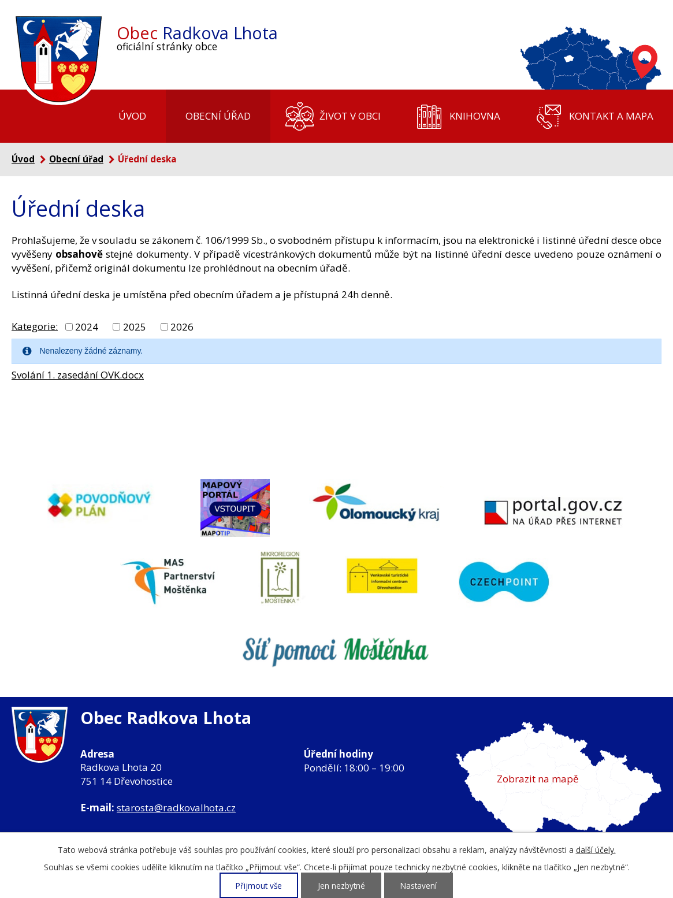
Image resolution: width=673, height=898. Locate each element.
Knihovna (474, 116)
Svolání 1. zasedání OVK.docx (78, 374)
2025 (134, 326)
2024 (86, 326)
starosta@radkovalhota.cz (176, 807)
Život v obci (350, 116)
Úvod (132, 116)
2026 (182, 326)
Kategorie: (35, 325)
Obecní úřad (218, 116)
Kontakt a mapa (611, 116)
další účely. (596, 849)
